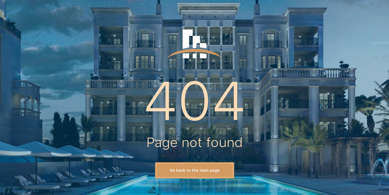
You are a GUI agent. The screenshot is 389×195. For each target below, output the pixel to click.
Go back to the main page (195, 170)
